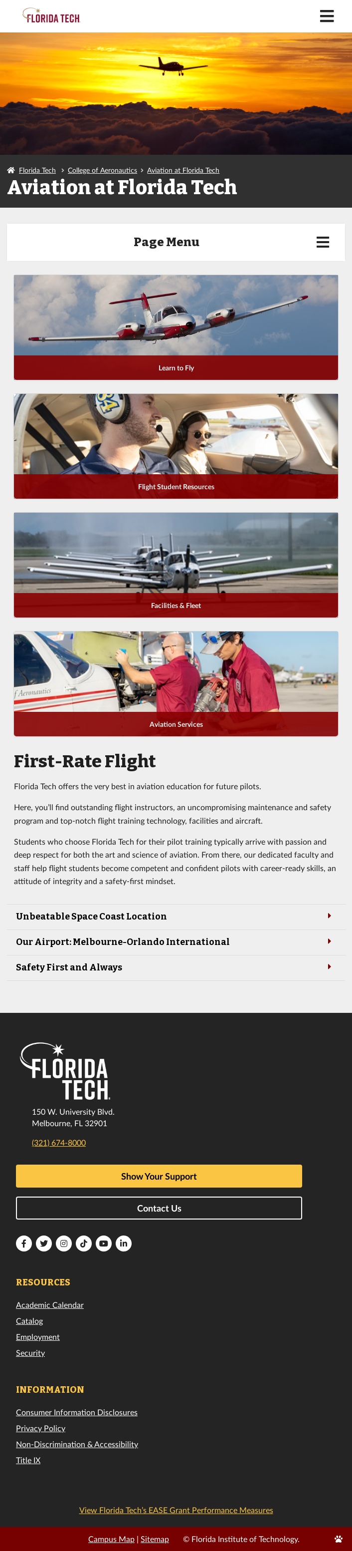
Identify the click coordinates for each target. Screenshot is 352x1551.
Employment (38, 1336)
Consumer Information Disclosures (77, 1412)
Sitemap (155, 1539)
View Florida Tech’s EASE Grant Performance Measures (176, 1510)
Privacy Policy (40, 1428)
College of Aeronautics (102, 170)
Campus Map (111, 1539)
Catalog (29, 1320)
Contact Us (159, 1208)
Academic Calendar (50, 1304)
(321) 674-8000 (59, 1142)
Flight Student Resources (176, 486)
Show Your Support (159, 1176)
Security (30, 1352)
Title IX (28, 1460)
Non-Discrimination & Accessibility (77, 1444)
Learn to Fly (176, 367)
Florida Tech (37, 170)
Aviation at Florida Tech (183, 170)
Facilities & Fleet (176, 605)
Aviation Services (176, 724)
